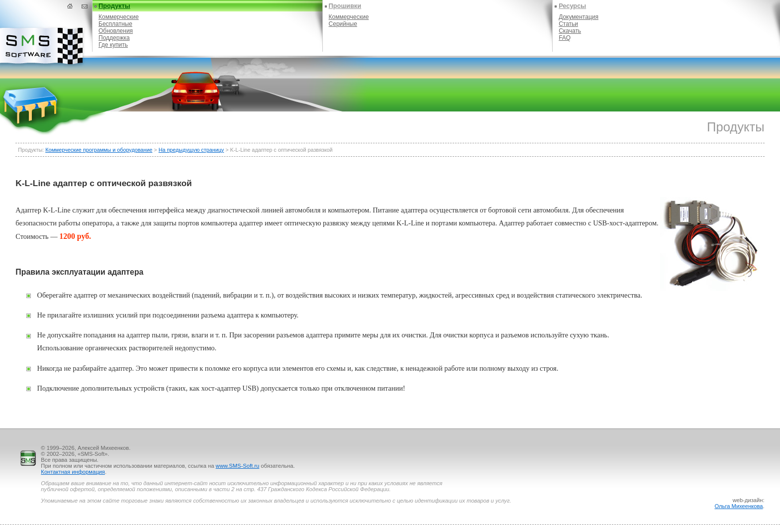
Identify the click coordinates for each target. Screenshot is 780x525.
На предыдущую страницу (191, 150)
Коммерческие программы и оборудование (98, 150)
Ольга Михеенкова (738, 506)
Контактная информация (73, 472)
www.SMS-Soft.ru (238, 466)
